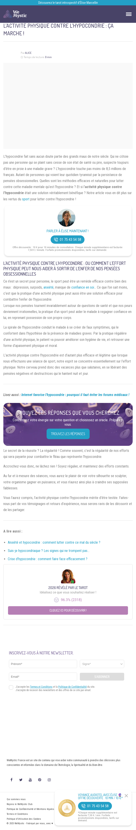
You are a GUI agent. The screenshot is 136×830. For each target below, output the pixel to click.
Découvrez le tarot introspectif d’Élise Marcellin (68, 2)
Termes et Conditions (17, 814)
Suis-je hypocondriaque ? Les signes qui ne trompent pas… (48, 551)
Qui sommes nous (16, 799)
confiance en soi (82, 287)
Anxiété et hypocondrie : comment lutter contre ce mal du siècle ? (54, 542)
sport (25, 199)
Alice (28, 52)
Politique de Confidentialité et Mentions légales (30, 809)
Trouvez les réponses (68, 434)
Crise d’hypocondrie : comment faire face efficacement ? (47, 559)
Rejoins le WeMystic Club (19, 804)
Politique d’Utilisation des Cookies (24, 818)
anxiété (48, 287)
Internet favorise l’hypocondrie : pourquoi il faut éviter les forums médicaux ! (75, 395)
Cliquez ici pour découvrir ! (68, 610)
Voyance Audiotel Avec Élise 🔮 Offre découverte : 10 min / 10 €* (100, 796)
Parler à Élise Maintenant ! (68, 231)
